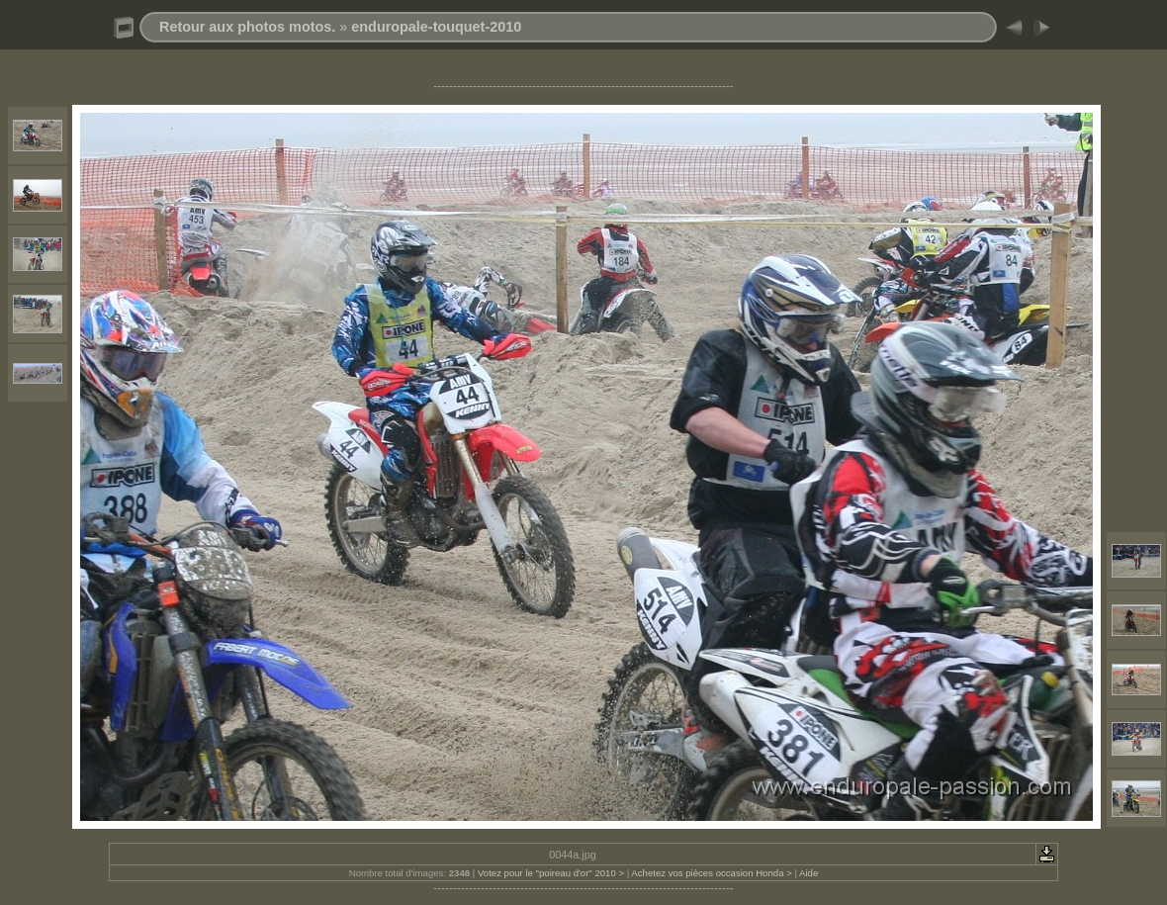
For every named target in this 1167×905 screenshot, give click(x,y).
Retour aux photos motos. (247, 27)
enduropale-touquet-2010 (436, 27)
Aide (808, 872)
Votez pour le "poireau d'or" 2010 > (551, 872)
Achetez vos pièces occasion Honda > (711, 872)
